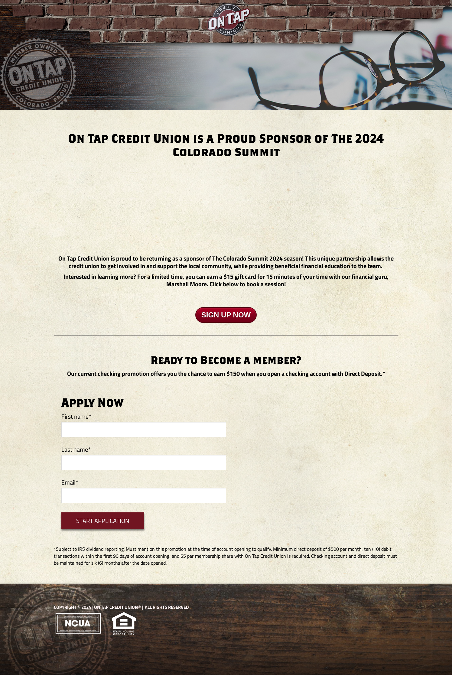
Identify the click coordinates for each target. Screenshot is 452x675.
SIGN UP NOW (226, 315)
